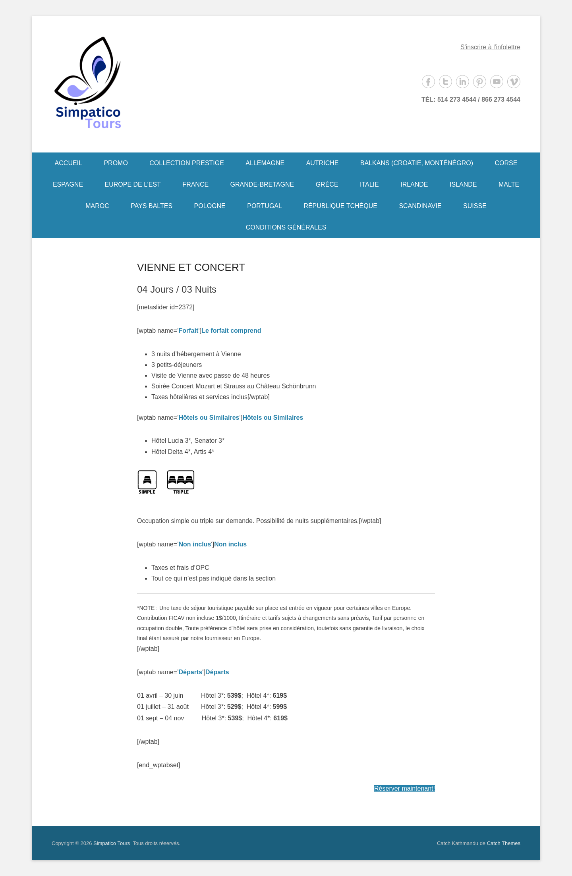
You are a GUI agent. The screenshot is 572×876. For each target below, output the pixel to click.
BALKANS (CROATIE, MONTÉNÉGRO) (416, 163)
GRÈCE (327, 184)
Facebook (428, 81)
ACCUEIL (68, 163)
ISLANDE (463, 184)
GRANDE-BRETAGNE (262, 184)
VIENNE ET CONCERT (191, 267)
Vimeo (513, 81)
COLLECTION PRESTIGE (186, 163)
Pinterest (479, 81)
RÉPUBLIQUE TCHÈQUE (340, 206)
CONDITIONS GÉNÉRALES (286, 227)
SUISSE (475, 206)
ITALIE (369, 184)
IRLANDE (414, 184)
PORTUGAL (264, 206)
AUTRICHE (322, 163)
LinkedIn (462, 81)
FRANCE (195, 184)
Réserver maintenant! (404, 788)
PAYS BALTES (151, 206)
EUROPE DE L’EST (133, 184)
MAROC (97, 206)
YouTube (496, 81)
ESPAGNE (68, 184)
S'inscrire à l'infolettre (490, 47)
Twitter (445, 81)
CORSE (506, 163)
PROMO (116, 163)
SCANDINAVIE (420, 206)
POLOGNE (210, 206)
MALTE (509, 184)
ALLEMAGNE (264, 163)
